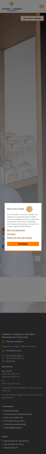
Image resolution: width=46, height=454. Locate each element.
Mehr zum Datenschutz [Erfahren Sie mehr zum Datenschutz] (16, 230)
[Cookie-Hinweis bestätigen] (23, 244)
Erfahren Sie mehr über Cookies (19, 238)
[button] (32, 18)
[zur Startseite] (11, 6)
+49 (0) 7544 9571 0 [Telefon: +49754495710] (14, 355)
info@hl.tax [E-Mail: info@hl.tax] (10, 361)
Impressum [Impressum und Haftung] (11, 234)
